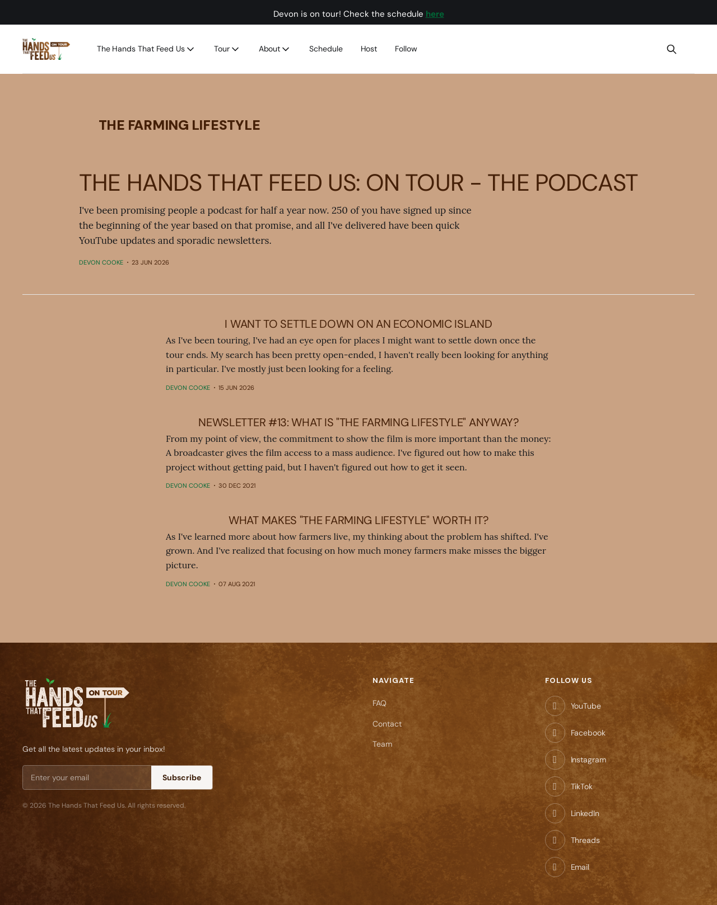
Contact (387, 724)
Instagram (588, 760)
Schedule (325, 49)
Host (369, 49)
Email (580, 867)
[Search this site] (671, 49)
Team (382, 744)
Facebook (588, 733)
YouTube (586, 706)
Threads (585, 840)
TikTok (582, 786)
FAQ (380, 703)
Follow (406, 49)
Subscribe (181, 777)
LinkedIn (585, 813)
